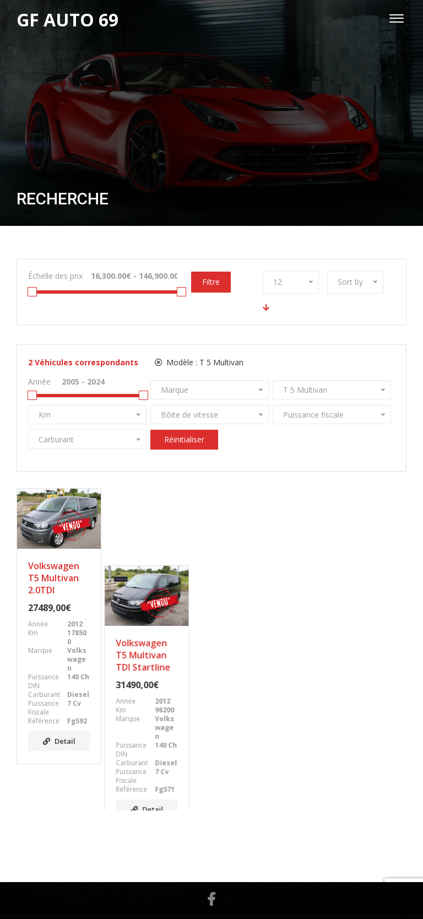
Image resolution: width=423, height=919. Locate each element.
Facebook (211, 856)
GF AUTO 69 (199, 896)
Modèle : (199, 362)
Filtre (211, 282)
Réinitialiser (184, 439)
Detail (59, 741)
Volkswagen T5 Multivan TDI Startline (156, 578)
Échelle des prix (55, 276)
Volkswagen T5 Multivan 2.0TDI (53, 578)
